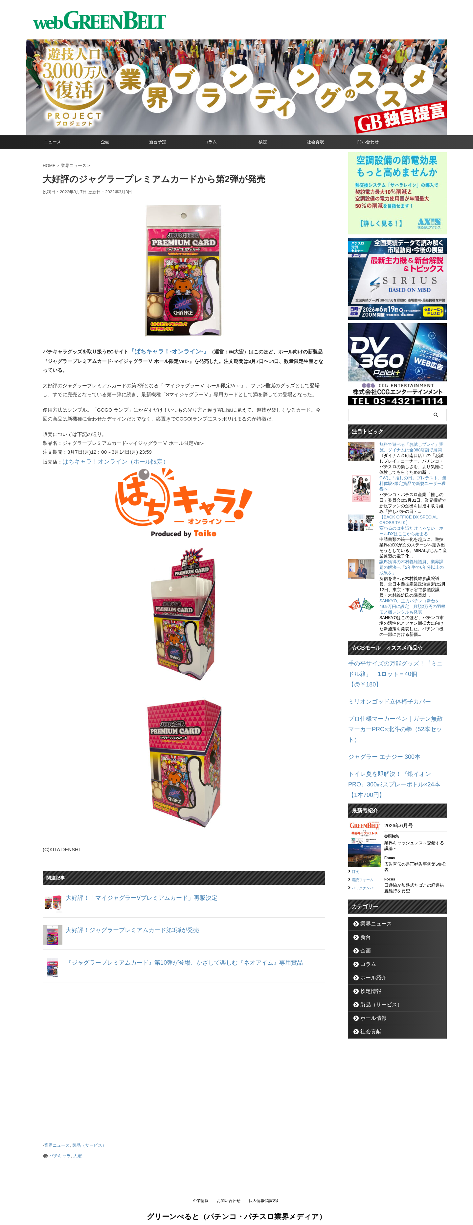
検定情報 (367, 949)
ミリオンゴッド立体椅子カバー (382, 687)
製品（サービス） (89, 1141)
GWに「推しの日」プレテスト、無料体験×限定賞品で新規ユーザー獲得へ (412, 483)
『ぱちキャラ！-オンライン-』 (162, 350)
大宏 (77, 1150)
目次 (356, 826)
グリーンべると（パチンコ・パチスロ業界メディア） (236, 1210)
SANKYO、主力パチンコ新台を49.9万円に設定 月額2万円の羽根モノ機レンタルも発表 (412, 606)
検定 (263, 141)
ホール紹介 (370, 935)
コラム (210, 141)
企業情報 (201, 1194)
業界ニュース (57, 1141)
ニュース (52, 141)
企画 (105, 141)
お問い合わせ (228, 1194)
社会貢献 (315, 141)
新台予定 (157, 141)
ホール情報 (370, 975)
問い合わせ (368, 141)
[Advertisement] (184, 1056)
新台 (363, 895)
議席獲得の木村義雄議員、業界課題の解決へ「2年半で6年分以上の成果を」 (411, 567)
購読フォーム (365, 834)
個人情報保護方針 (264, 1194)
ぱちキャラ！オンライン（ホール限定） (106, 459)
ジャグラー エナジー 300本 (378, 727)
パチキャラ (60, 1150)
